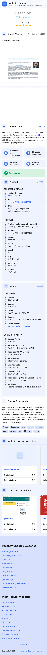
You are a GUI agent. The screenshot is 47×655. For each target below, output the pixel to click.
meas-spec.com (9, 587)
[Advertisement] (23, 49)
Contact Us (23, 645)
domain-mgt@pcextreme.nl (19, 326)
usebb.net (39, 135)
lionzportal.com (11, 469)
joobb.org (9, 518)
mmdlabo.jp (7, 567)
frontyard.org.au (10, 634)
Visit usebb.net (23, 17)
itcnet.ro (6, 559)
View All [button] (42, 126)
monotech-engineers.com (14, 583)
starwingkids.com (10, 551)
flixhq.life (6, 622)
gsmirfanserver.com (11, 630)
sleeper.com (8, 563)
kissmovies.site (9, 610)
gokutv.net (7, 614)
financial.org (8, 602)
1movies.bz (7, 618)
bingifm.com (8, 571)
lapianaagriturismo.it (11, 555)
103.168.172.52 (25, 202)
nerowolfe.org (9, 575)
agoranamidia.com (10, 638)
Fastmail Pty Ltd (14, 195)
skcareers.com (9, 606)
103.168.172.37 (13, 202)
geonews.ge (7, 579)
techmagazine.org (10, 626)
